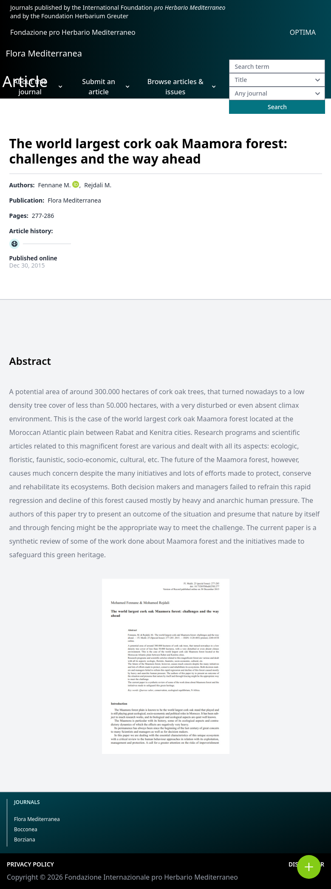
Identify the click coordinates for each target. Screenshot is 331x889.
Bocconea (25, 829)
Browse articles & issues (181, 86)
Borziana (24, 839)
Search (277, 107)
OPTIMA (303, 32)
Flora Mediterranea (44, 53)
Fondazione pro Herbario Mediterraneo (73, 32)
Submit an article (105, 86)
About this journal (37, 86)
